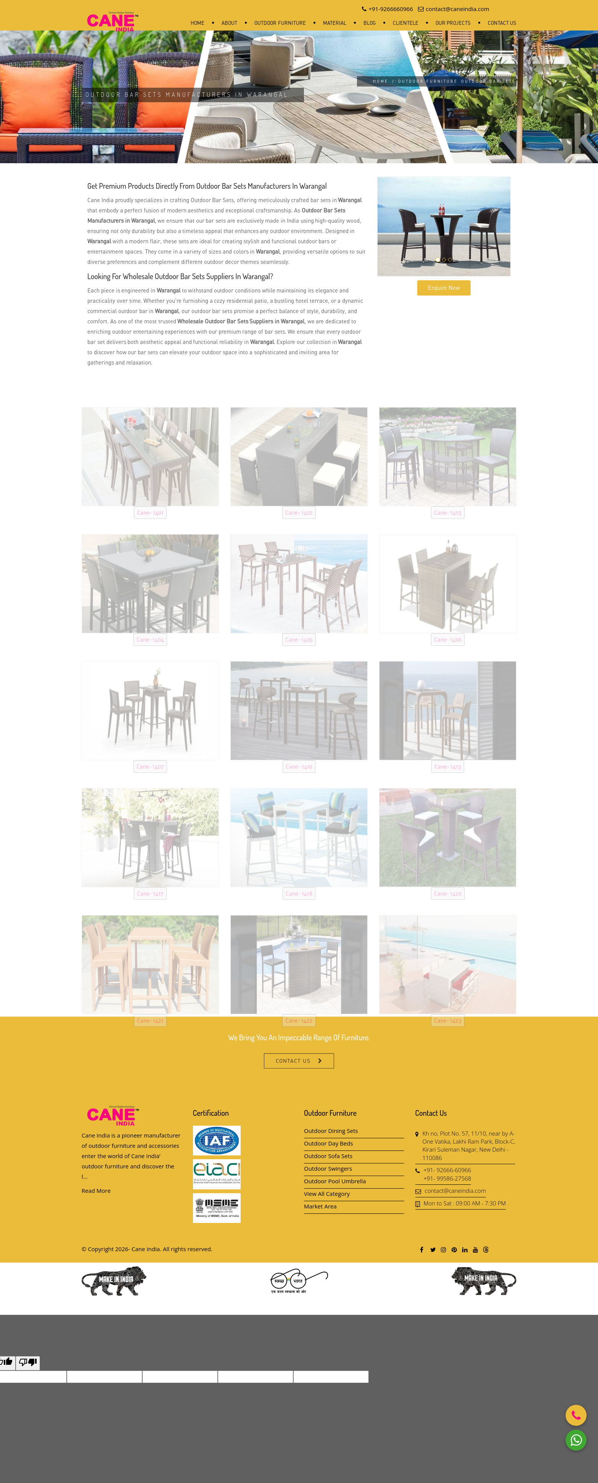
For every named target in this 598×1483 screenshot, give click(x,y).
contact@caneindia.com (455, 1190)
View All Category (327, 1193)
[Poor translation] (28, 1363)
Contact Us (502, 23)
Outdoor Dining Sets (331, 1130)
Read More (96, 1190)
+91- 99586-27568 (447, 1178)
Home (197, 23)
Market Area (320, 1206)
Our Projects (453, 23)
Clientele (405, 23)
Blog (369, 23)
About (229, 23)
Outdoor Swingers (328, 1168)
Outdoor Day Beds (328, 1143)
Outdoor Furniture (279, 23)
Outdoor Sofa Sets (328, 1156)
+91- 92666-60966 (447, 1170)
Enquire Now (444, 287)
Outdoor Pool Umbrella (335, 1181)
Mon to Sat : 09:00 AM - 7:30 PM (465, 1203)
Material (334, 23)
